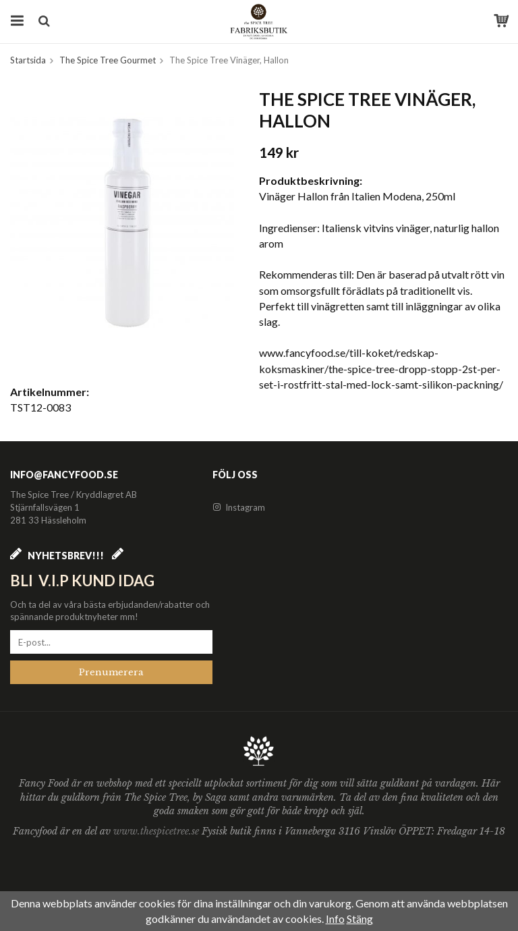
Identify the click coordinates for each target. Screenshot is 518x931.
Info (335, 918)
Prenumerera (111, 672)
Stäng (360, 918)
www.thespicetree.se (157, 831)
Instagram (238, 507)
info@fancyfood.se (64, 474)
